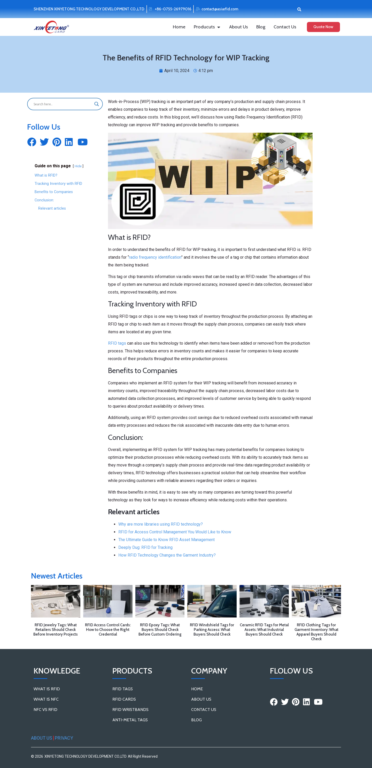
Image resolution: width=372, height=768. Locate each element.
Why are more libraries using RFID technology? (160, 524)
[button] (299, 9)
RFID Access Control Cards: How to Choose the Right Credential (108, 630)
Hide (78, 166)
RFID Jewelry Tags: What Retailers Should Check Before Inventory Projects (55, 630)
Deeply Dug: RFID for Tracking (145, 547)
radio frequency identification (155, 257)
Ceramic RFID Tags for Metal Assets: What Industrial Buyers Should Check (264, 630)
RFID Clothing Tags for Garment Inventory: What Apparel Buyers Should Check (316, 632)
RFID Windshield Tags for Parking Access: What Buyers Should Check (212, 630)
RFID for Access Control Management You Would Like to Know (174, 531)
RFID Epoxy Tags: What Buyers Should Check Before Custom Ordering (160, 630)
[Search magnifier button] (96, 104)
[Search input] (63, 104)
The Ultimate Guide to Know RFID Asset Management (166, 539)
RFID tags (117, 343)
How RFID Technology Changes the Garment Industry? (167, 555)
